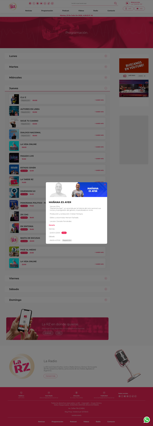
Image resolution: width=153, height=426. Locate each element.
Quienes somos (76, 415)
